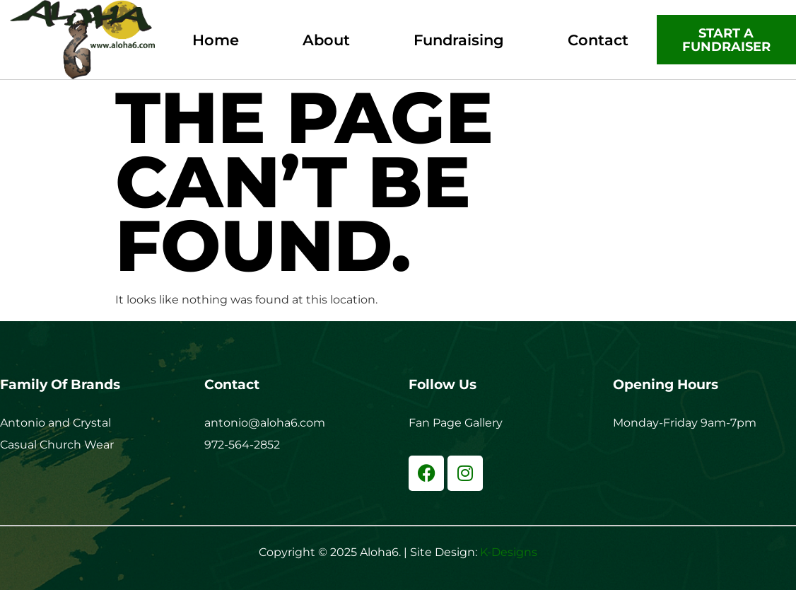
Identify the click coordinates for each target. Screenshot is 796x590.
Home (215, 40)
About (326, 40)
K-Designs (508, 552)
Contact (598, 40)
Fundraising (459, 40)
